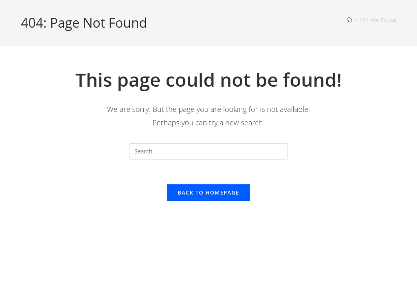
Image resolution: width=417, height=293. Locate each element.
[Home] (349, 20)
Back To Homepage (208, 192)
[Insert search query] (208, 151)
